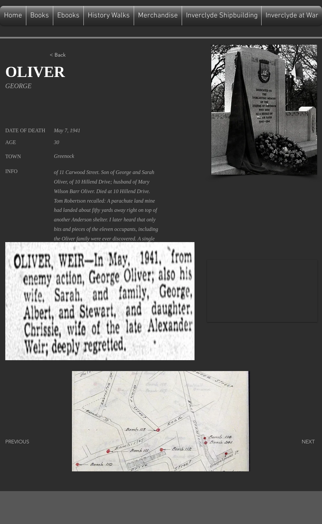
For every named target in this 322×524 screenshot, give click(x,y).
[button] (71, 55)
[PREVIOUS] (27, 441)
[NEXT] (298, 441)
